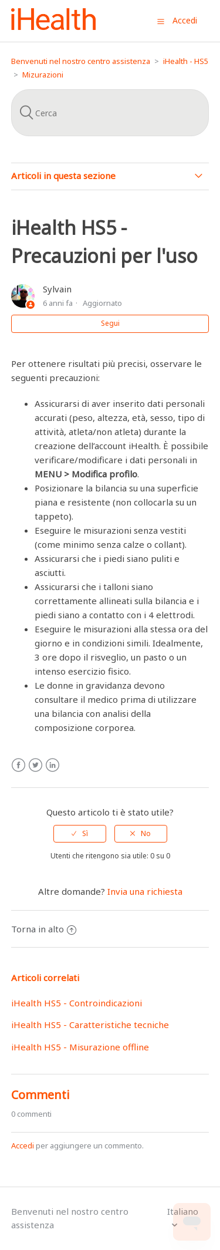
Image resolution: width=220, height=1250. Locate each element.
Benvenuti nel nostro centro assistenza (80, 61)
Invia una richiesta (144, 891)
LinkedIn (52, 765)
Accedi (22, 1145)
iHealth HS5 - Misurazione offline (80, 1047)
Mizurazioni (42, 74)
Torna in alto (43, 929)
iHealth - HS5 (185, 61)
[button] (160, 21)
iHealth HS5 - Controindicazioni (76, 1003)
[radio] (79, 834)
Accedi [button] (184, 20)
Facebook (18, 765)
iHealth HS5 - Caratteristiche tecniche (90, 1024)
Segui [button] (110, 323)
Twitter (35, 765)
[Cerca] (110, 112)
